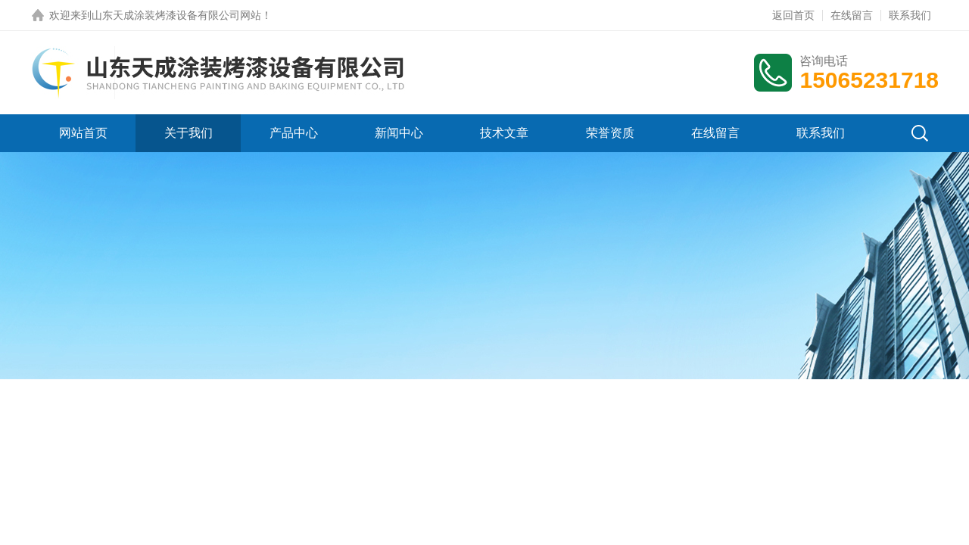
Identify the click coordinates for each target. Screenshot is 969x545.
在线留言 (851, 15)
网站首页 (83, 132)
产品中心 (294, 132)
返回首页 (793, 15)
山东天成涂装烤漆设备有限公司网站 (176, 15)
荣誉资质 (610, 132)
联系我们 (910, 15)
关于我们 (188, 132)
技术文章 (504, 132)
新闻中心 (399, 132)
